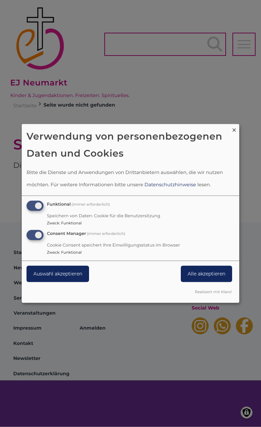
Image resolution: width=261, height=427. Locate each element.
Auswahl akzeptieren (57, 274)
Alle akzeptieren (206, 274)
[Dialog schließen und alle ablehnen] (234, 128)
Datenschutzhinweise (170, 184)
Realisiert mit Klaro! (213, 292)
